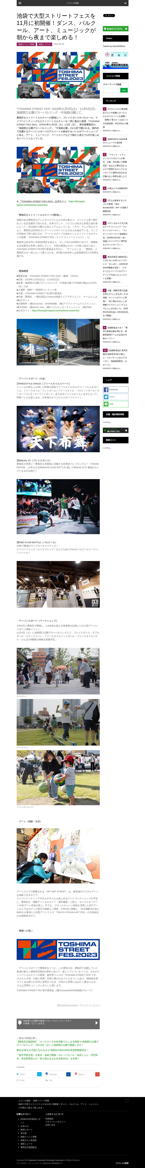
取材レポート (27, 1130)
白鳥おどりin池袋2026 (117, 188)
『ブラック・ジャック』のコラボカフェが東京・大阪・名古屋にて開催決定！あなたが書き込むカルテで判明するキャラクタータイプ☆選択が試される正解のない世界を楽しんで (115, 165)
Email (22, 1080)
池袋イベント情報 (26, 44)
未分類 (24, 1133)
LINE (108, 404)
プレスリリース (87, 1005)
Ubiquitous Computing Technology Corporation (46, 1160)
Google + (81, 1074)
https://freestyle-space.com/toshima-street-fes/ (56, 310)
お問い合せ (50, 1125)
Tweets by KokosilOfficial (114, 46)
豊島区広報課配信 (29, 1147)
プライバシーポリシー (55, 1122)
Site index (119, 1100)
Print (51, 1080)
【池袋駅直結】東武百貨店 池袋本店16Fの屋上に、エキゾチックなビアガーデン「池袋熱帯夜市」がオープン (115, 357)
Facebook (53, 1074)
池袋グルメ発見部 (29, 1140)
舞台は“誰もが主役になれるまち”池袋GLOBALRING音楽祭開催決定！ (53, 1050)
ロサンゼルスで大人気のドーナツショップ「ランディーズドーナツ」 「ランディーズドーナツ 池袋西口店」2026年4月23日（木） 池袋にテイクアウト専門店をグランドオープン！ (115, 234)
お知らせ (25, 1126)
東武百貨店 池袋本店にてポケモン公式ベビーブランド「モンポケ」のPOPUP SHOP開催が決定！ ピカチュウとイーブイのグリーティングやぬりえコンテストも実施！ (115, 268)
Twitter (22, 1074)
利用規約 (49, 1119)
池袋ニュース (45, 44)
